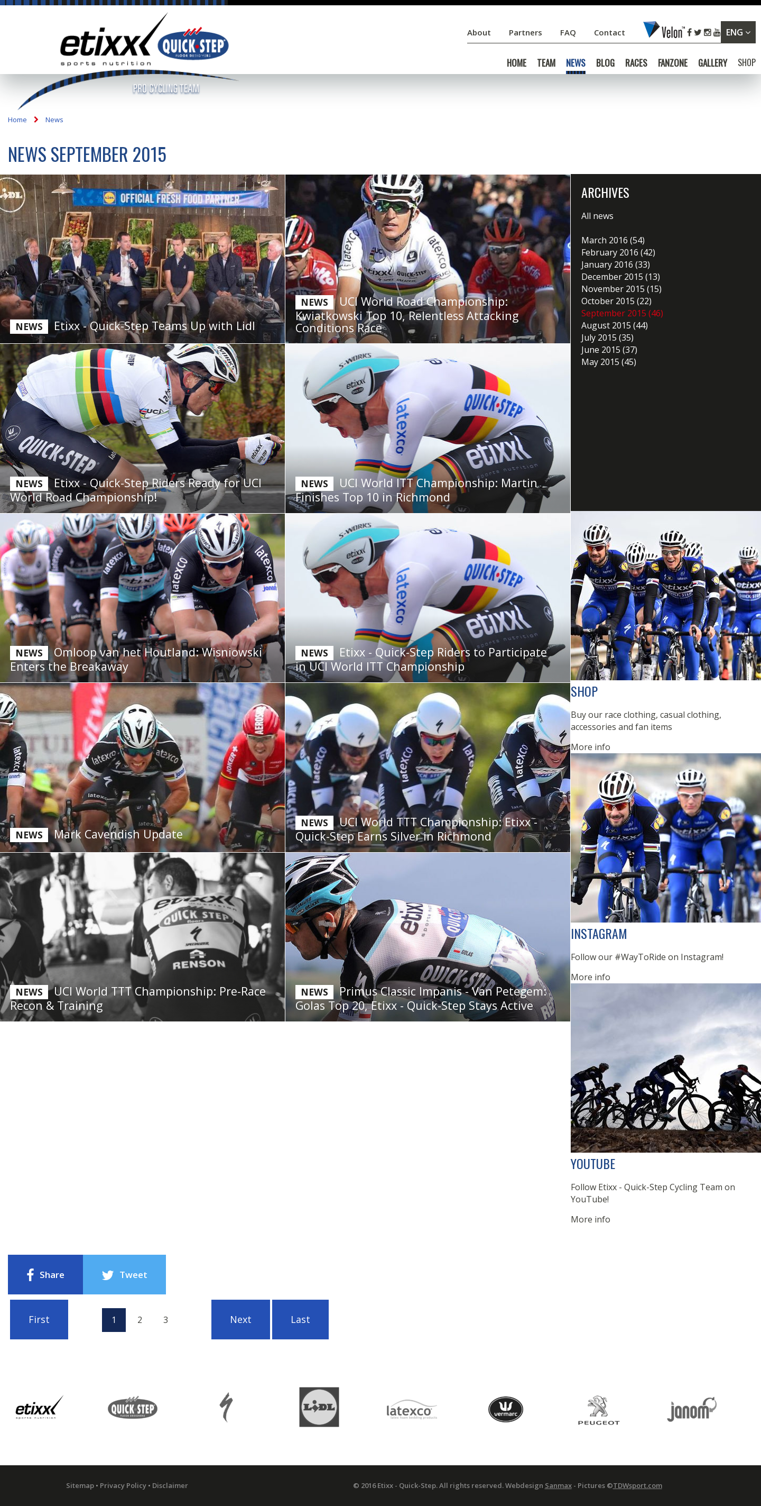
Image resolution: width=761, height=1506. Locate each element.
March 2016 (613, 240)
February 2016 (618, 252)
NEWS (576, 63)
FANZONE (673, 63)
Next (241, 1319)
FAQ (568, 32)
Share (45, 1275)
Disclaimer (170, 1485)
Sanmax (558, 1485)
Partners (526, 32)
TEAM (546, 63)
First (39, 1319)
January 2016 (615, 264)
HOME (516, 63)
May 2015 (608, 362)
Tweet (124, 1275)
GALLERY (712, 63)
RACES (636, 63)
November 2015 (621, 289)
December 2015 (620, 276)
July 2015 (607, 337)
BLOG (605, 63)
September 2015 (622, 313)
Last (300, 1319)
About (480, 32)
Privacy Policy (123, 1485)
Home (17, 119)
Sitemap (80, 1485)
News (54, 119)
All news (597, 216)
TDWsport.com (637, 1485)
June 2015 (609, 349)
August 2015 (614, 325)
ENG (738, 32)
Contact (610, 32)
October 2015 (616, 301)
